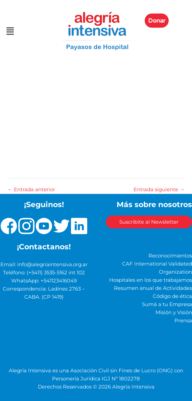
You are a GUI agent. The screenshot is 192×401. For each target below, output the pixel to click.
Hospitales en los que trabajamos (150, 280)
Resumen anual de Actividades (153, 288)
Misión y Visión (173, 312)
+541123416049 (59, 281)
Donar (156, 20)
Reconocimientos (170, 256)
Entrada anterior (31, 189)
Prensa (183, 321)
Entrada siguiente (159, 189)
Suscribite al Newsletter (148, 222)
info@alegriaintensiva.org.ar (52, 264)
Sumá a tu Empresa (167, 304)
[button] (9, 31)
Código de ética (172, 296)
